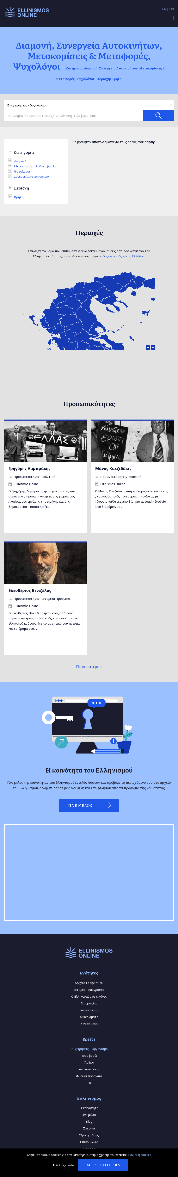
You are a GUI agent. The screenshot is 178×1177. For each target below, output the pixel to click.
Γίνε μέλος (89, 1115)
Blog (89, 1121)
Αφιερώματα (89, 1017)
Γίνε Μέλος (79, 805)
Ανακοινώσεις (89, 1069)
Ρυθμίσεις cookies (63, 1165)
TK (89, 1083)
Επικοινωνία (89, 1142)
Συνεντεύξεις (89, 1010)
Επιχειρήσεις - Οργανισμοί (89, 1049)
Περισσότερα (88, 666)
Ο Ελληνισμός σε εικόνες (89, 996)
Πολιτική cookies (139, 1155)
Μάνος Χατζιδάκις (113, 468)
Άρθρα (89, 1062)
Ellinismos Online (26, 484)
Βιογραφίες (89, 1003)
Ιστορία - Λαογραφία (89, 989)
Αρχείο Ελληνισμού (89, 983)
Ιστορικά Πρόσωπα (56, 598)
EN (171, 9)
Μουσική (134, 477)
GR (164, 9)
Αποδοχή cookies (103, 1165)
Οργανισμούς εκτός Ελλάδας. (124, 256)
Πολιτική (48, 477)
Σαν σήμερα (89, 1024)
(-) (11, 160)
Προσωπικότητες (26, 477)
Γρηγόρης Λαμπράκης (29, 468)
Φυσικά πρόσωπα (89, 1076)
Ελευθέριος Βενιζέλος (29, 590)
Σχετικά (89, 1128)
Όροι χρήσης (89, 1135)
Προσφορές (89, 1055)
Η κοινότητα (89, 1108)
